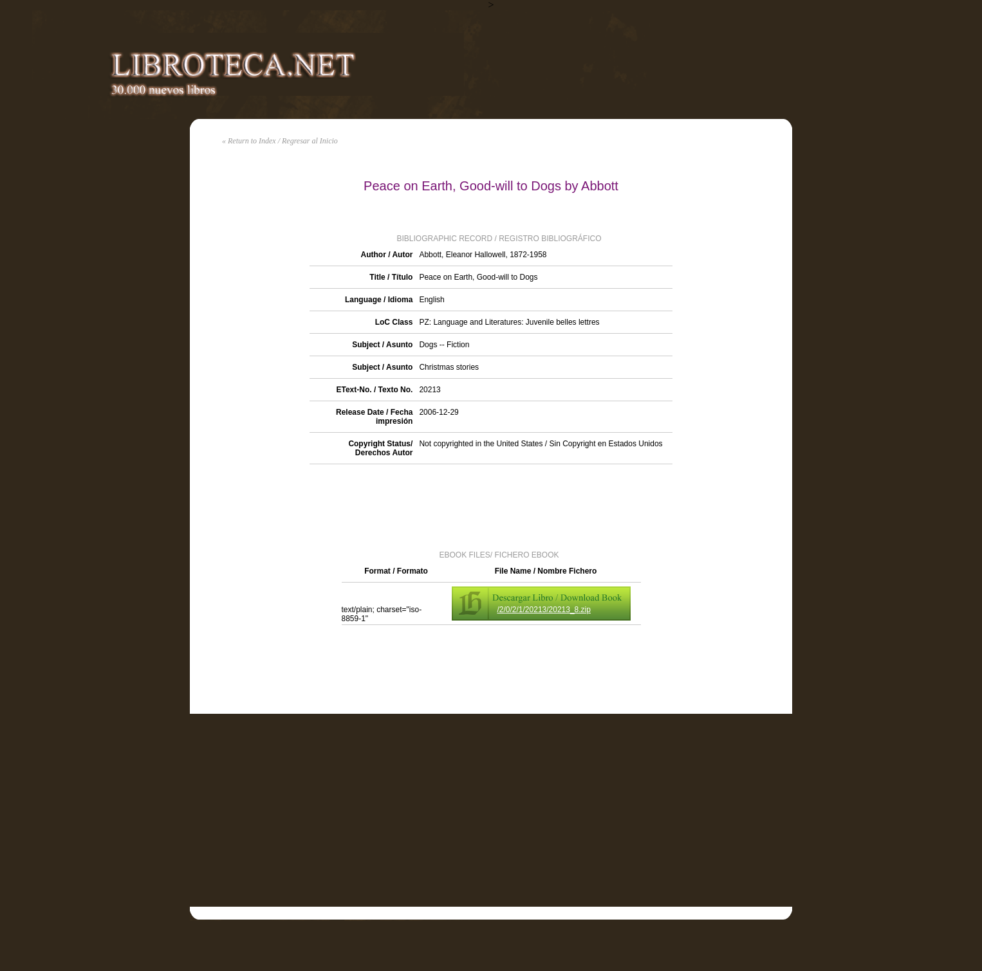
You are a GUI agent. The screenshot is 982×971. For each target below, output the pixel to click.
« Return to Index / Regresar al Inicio (280, 140)
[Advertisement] (491, 506)
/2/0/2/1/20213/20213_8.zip (544, 609)
